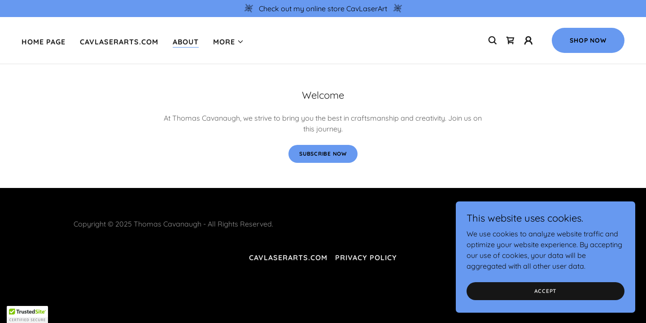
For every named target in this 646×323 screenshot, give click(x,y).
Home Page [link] (43, 41)
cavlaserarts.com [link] (119, 41)
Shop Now (588, 40)
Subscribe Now (323, 153)
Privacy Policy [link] (366, 257)
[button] (228, 41)
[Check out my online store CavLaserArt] (323, 8)
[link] (510, 40)
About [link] (186, 41)
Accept (545, 291)
